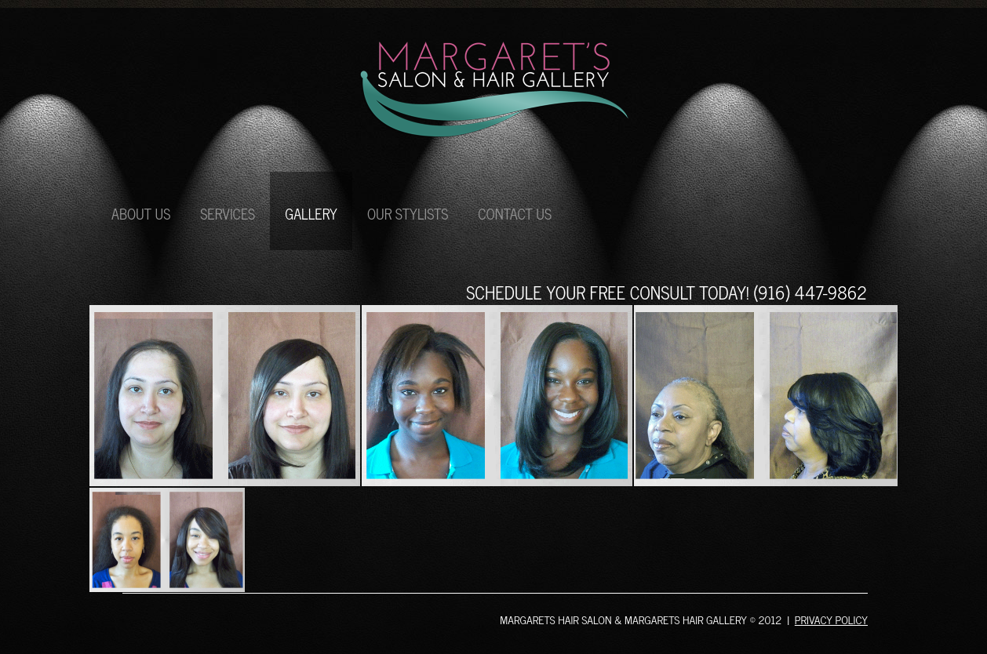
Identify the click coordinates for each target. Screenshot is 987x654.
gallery (311, 213)
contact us (515, 213)
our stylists (407, 213)
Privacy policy (831, 619)
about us (140, 213)
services (227, 213)
